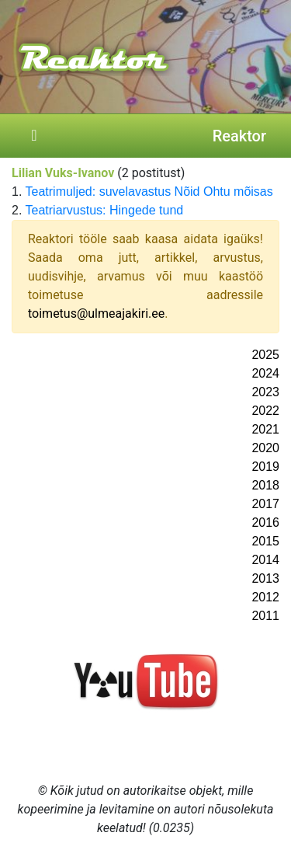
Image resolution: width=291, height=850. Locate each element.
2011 (265, 615)
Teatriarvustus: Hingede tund (105, 210)
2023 (265, 392)
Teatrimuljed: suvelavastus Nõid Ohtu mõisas (149, 191)
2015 (265, 541)
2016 (265, 522)
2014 (265, 559)
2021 (265, 429)
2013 (265, 578)
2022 (265, 410)
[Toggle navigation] (34, 136)
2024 (265, 373)
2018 (265, 485)
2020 (265, 448)
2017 (265, 503)
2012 (265, 597)
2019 (265, 466)
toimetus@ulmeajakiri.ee (96, 313)
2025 (265, 354)
